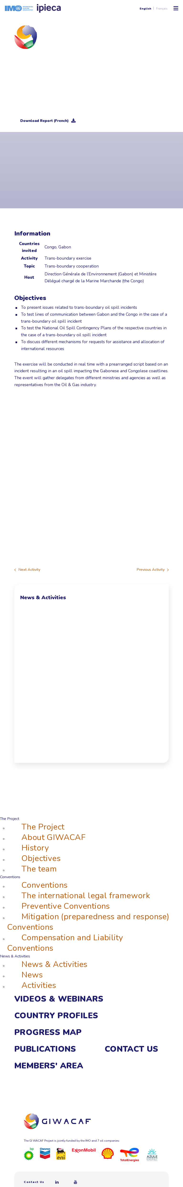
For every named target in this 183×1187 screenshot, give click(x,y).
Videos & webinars (58, 998)
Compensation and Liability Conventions (65, 943)
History (35, 847)
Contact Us (131, 1049)
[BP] (29, 1153)
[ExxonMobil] (84, 1150)
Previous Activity (153, 569)
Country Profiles (56, 1015)
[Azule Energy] (152, 1154)
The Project (42, 826)
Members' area (48, 1065)
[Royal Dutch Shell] (108, 1153)
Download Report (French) (48, 120)
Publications (45, 1049)
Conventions (44, 885)
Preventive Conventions (65, 906)
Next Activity (27, 569)
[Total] (129, 1154)
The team (39, 868)
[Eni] (61, 1153)
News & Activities (54, 964)
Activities (38, 985)
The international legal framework (85, 895)
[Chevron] (45, 1153)
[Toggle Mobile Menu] (176, 8)
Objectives (41, 858)
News (32, 974)
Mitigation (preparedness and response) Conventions (88, 922)
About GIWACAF (53, 837)
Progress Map (48, 1032)
